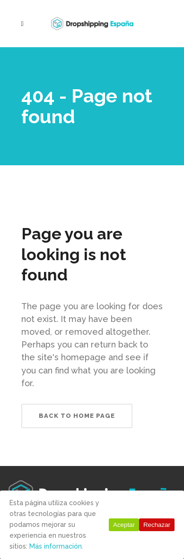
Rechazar (156, 524)
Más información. (56, 546)
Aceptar (124, 524)
